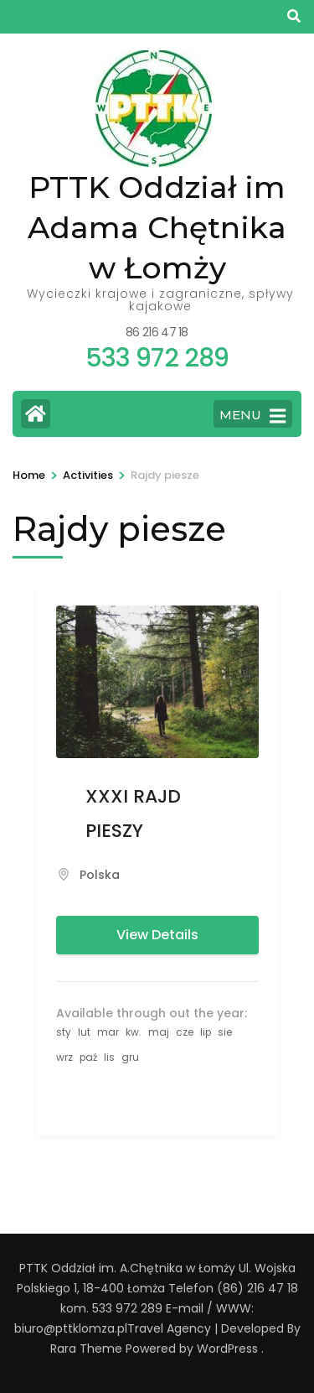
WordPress (227, 1348)
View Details (157, 934)
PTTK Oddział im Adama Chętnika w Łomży (157, 227)
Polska (100, 874)
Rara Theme (86, 1348)
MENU (252, 416)
